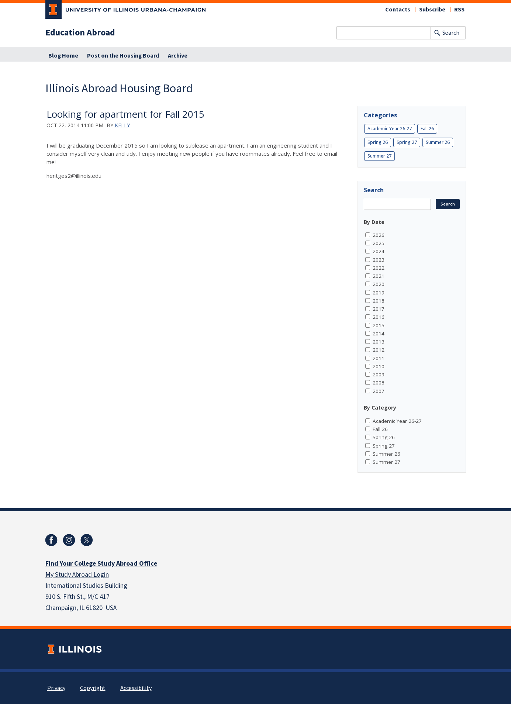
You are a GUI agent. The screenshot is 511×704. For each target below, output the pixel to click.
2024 (378, 251)
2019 (378, 292)
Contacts (397, 10)
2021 (378, 276)
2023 (378, 259)
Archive (177, 56)
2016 (378, 317)
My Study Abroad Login (77, 574)
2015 (378, 325)
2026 (378, 235)
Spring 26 (377, 142)
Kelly (122, 125)
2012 (378, 349)
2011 (378, 358)
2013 (378, 341)
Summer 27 (379, 156)
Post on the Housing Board (123, 56)
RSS (459, 10)
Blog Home (63, 56)
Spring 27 (407, 142)
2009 (378, 374)
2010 (378, 366)
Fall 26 (427, 128)
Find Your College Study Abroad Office (101, 563)
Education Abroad (80, 32)
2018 (378, 300)
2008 (378, 382)
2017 (378, 309)
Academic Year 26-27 (389, 128)
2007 (378, 391)
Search (450, 33)
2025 (378, 243)
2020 (378, 284)
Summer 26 (438, 142)
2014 (378, 333)
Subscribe (432, 10)
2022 (378, 268)
